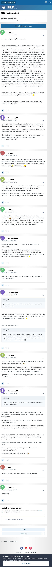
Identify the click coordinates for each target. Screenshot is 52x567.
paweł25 (11, 153)
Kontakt (33, 553)
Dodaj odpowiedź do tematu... (14, 519)
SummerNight (13, 118)
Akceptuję (26, 563)
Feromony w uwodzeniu (19, 20)
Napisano (9, 35)
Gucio (10, 467)
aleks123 (13, 18)
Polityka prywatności (22, 553)
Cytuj (7, 110)
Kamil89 (11, 180)
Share (23, 529)
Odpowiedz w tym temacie (23, 26)
